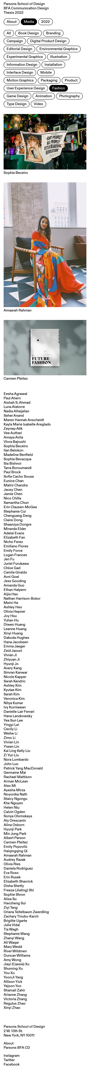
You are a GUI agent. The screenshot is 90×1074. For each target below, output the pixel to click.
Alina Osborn (14, 825)
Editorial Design (19, 49)
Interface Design (20, 72)
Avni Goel (11, 577)
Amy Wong (12, 960)
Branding (53, 33)
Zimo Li (10, 738)
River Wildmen (15, 951)
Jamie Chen (13, 494)
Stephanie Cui (15, 511)
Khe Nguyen (13, 803)
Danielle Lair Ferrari (19, 711)
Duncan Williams (17, 955)
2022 (45, 22)
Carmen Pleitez (16, 842)
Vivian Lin (11, 742)
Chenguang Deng (17, 515)
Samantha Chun (16, 502)
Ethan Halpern (15, 590)
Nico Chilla (12, 498)
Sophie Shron (14, 894)
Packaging (49, 80)
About (12, 22)
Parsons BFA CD (17, 1047)
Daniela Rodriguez (18, 868)
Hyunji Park (13, 829)
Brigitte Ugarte (15, 921)
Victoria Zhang (15, 999)
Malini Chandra (16, 485)
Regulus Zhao (15, 1003)
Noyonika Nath (15, 794)
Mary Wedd (13, 947)
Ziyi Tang (11, 907)
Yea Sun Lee (13, 720)
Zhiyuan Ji (12, 659)
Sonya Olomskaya (18, 816)
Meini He (11, 603)
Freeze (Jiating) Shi (19, 890)
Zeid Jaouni (13, 651)
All (9, 33)
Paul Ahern (12, 398)
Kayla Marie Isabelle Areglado (27, 424)
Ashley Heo (13, 607)
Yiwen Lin (11, 746)
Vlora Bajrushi (15, 442)
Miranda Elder (15, 529)
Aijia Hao (11, 594)
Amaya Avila (13, 437)
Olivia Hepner (14, 611)
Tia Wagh (11, 929)
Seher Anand (14, 415)
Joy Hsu (10, 616)
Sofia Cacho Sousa (19, 476)
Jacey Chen (13, 489)
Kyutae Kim (12, 690)
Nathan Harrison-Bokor (22, 598)
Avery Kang (13, 668)
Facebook (12, 1064)
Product (71, 80)
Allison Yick (13, 981)
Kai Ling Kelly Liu (17, 751)
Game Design (17, 96)
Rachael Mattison (18, 777)
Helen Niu (11, 807)
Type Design (16, 104)
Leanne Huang (15, 629)
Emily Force (13, 550)
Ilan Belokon (13, 450)
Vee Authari (13, 433)
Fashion (58, 88)
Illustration (58, 57)
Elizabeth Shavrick (18, 881)
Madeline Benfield (18, 455)
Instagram (12, 1055)
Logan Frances (15, 555)
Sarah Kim (12, 694)
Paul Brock (12, 472)
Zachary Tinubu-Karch (21, 916)
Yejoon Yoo (12, 986)
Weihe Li (10, 733)
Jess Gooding (15, 581)
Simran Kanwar (15, 672)
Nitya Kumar (13, 703)
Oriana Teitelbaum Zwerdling (26, 912)
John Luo (11, 764)
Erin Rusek (12, 877)
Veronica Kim (14, 698)
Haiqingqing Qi (16, 851)
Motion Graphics (20, 80)
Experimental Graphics (25, 57)
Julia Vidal (12, 925)
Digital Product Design (48, 41)
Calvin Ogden (14, 812)
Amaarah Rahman (17, 855)
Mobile (46, 72)
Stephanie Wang (17, 934)
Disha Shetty (14, 886)
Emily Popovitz (15, 846)
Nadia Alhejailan (16, 411)
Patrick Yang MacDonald (23, 768)
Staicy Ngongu (15, 799)
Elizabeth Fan (14, 537)
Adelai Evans (14, 533)
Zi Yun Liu (11, 755)
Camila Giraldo (15, 572)
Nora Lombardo (16, 759)
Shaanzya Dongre (17, 524)
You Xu (9, 973)
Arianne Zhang (15, 995)
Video (38, 104)
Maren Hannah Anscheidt (24, 420)
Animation (44, 96)
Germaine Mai (15, 772)
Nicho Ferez (13, 542)
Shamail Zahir (14, 990)
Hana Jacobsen (16, 642)
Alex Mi (10, 786)
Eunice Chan (14, 481)
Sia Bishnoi (12, 463)
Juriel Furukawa (16, 563)
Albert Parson (14, 838)
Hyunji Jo (11, 664)
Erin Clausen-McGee (20, 507)
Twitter (9, 1060)
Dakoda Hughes (16, 638)
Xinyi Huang (13, 633)
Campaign (15, 41)
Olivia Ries (12, 864)
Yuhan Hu (11, 620)
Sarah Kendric (15, 681)
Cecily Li (10, 729)
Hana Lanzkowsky (18, 716)
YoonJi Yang (13, 977)
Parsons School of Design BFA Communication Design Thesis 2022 (26, 8)
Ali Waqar (11, 942)
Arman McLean (16, 781)
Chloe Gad (12, 568)
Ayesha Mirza (14, 790)
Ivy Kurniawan (15, 707)
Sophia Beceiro (16, 446)
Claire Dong (13, 520)
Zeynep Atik (13, 428)
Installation (53, 64)
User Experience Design (26, 88)
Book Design (28, 33)
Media (29, 22)
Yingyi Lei (11, 725)
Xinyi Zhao (12, 1008)
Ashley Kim (13, 685)
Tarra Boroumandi (18, 468)
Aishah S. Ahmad (17, 402)
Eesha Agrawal (15, 394)
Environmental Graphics (58, 49)
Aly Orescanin (15, 820)
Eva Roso (11, 873)
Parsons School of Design (24, 1026)
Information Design (22, 64)
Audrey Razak (14, 859)
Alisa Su (10, 899)
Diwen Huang (14, 624)
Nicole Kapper (15, 677)
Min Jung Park (15, 833)
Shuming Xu (13, 968)
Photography (69, 96)
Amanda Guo (14, 585)
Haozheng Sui (15, 903)
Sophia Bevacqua (17, 459)
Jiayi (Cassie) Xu (16, 964)
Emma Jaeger (14, 646)
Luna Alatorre (14, 407)
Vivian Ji (10, 655)
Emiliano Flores (16, 546)
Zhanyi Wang (14, 938)
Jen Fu (9, 559)
